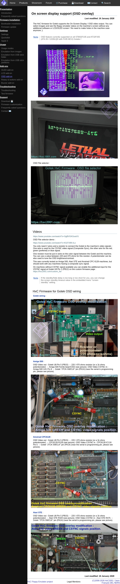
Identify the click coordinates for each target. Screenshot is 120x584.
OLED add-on (7, 70)
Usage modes (7, 48)
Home (12, 3)
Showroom (37, 3)
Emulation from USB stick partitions (12, 61)
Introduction (6, 13)
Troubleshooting (8, 90)
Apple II (4, 41)
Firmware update (8, 27)
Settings (4, 34)
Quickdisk (5, 38)
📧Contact (92, 3)
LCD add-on (6, 73)
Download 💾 (7, 101)
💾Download (77, 3)
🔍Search (106, 3)
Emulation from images (11, 52)
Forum (49, 3)
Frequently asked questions (13, 16)
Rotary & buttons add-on (12, 80)
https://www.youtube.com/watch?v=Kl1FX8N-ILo (54, 243)
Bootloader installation (11, 24)
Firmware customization (11, 104)
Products (23, 3)
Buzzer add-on (7, 83)
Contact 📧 (6, 111)
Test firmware (7, 94)
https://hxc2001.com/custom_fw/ (47, 271)
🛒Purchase (61, 3)
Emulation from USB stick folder (12, 56)
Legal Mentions (74, 582)
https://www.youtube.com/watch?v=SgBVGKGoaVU (56, 236)
